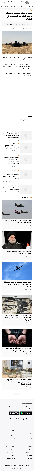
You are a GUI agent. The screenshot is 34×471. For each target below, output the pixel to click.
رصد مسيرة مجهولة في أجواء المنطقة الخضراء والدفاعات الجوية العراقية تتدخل (17, 285)
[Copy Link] (14, 24)
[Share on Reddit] (19, 24)
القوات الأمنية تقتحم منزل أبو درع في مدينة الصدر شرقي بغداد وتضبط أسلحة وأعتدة (18, 382)
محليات (15, 155)
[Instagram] (23, 419)
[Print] (11, 24)
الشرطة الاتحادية (22, 120)
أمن (30, 10)
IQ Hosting (19, 468)
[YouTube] (26, 419)
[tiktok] (16, 419)
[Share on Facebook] (28, 24)
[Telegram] (21, 419)
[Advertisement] (17, 97)
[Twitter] (29, 419)
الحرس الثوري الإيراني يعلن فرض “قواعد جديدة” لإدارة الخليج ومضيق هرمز (11, 135)
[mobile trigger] (30, 2)
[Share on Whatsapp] (22, 24)
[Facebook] (31, 419)
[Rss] (18, 419)
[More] (8, 24)
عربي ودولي (14, 143)
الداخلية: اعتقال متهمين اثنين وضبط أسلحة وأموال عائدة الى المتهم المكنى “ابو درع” (17, 318)
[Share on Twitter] (25, 24)
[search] (11, 2)
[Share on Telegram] (16, 24)
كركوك (15, 120)
